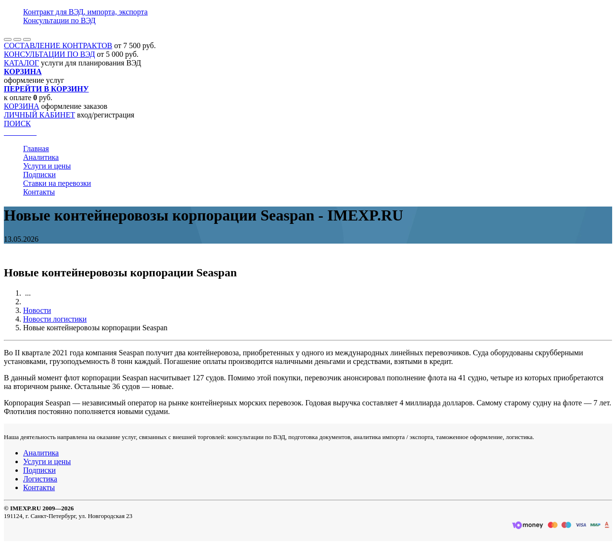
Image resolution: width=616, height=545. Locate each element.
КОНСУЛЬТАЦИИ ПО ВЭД (49, 54)
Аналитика (41, 157)
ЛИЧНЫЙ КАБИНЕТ (39, 115)
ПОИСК (17, 123)
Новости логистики (55, 319)
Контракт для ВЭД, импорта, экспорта (85, 12)
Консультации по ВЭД (59, 20)
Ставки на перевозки (57, 183)
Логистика (40, 479)
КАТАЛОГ (21, 63)
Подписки (39, 174)
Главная (36, 148)
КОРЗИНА (21, 106)
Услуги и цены (47, 166)
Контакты (39, 192)
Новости (37, 310)
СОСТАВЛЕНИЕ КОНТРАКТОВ (58, 45)
